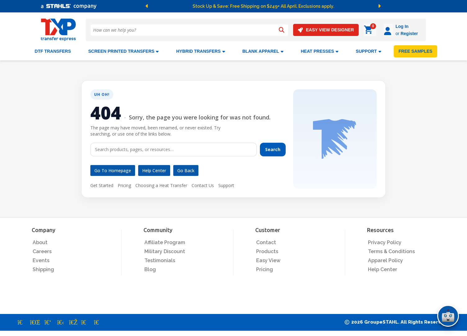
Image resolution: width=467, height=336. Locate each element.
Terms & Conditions (391, 250)
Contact (266, 241)
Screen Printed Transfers (123, 50)
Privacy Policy (384, 241)
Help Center (154, 169)
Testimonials (159, 259)
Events (41, 259)
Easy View (268, 259)
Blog (150, 268)
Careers (42, 250)
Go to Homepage (112, 169)
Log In (384, 26)
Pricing (124, 184)
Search (272, 148)
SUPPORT (368, 50)
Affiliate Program (164, 241)
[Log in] (371, 30)
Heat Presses (319, 50)
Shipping (43, 268)
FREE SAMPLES (416, 50)
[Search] (281, 30)
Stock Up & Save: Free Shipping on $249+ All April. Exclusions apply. (263, 6)
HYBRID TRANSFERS (200, 50)
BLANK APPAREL (263, 50)
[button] (175, 6)
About (40, 241)
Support (226, 184)
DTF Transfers (53, 50)
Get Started (101, 184)
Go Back (185, 169)
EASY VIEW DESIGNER (326, 30)
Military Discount (164, 250)
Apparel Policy (385, 259)
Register (392, 33)
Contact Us (203, 184)
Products (267, 250)
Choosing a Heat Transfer (161, 184)
